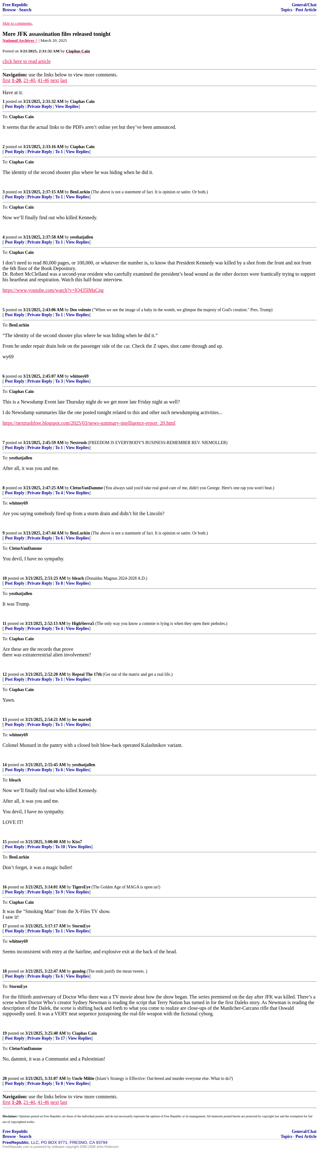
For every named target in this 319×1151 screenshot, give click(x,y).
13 (4, 719)
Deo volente (80, 309)
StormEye (81, 926)
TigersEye (81, 887)
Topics (286, 9)
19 (4, 1033)
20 (4, 1078)
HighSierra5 (83, 623)
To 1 (59, 151)
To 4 (59, 493)
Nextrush (78, 442)
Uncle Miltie (83, 1078)
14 (4, 764)
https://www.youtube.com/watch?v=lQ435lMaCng (52, 290)
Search (25, 9)
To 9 (59, 892)
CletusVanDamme (86, 488)
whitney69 (79, 376)
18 (4, 971)
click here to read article (26, 61)
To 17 (60, 1038)
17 (4, 926)
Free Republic (15, 4)
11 (4, 623)
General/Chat (304, 4)
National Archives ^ (20, 40)
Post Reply (14, 106)
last (63, 80)
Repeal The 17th (87, 674)
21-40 (29, 80)
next (54, 80)
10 (4, 578)
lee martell (82, 719)
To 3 (59, 381)
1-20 (16, 80)
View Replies (67, 106)
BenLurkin (80, 192)
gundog (79, 971)
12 (4, 674)
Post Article (306, 9)
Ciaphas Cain (82, 101)
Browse (9, 9)
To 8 (59, 583)
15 (4, 841)
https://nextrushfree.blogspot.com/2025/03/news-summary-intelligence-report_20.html (88, 423)
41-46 (43, 80)
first (6, 80)
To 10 (60, 846)
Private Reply (39, 106)
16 (4, 887)
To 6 (59, 538)
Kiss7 (77, 841)
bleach (78, 578)
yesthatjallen (81, 237)
